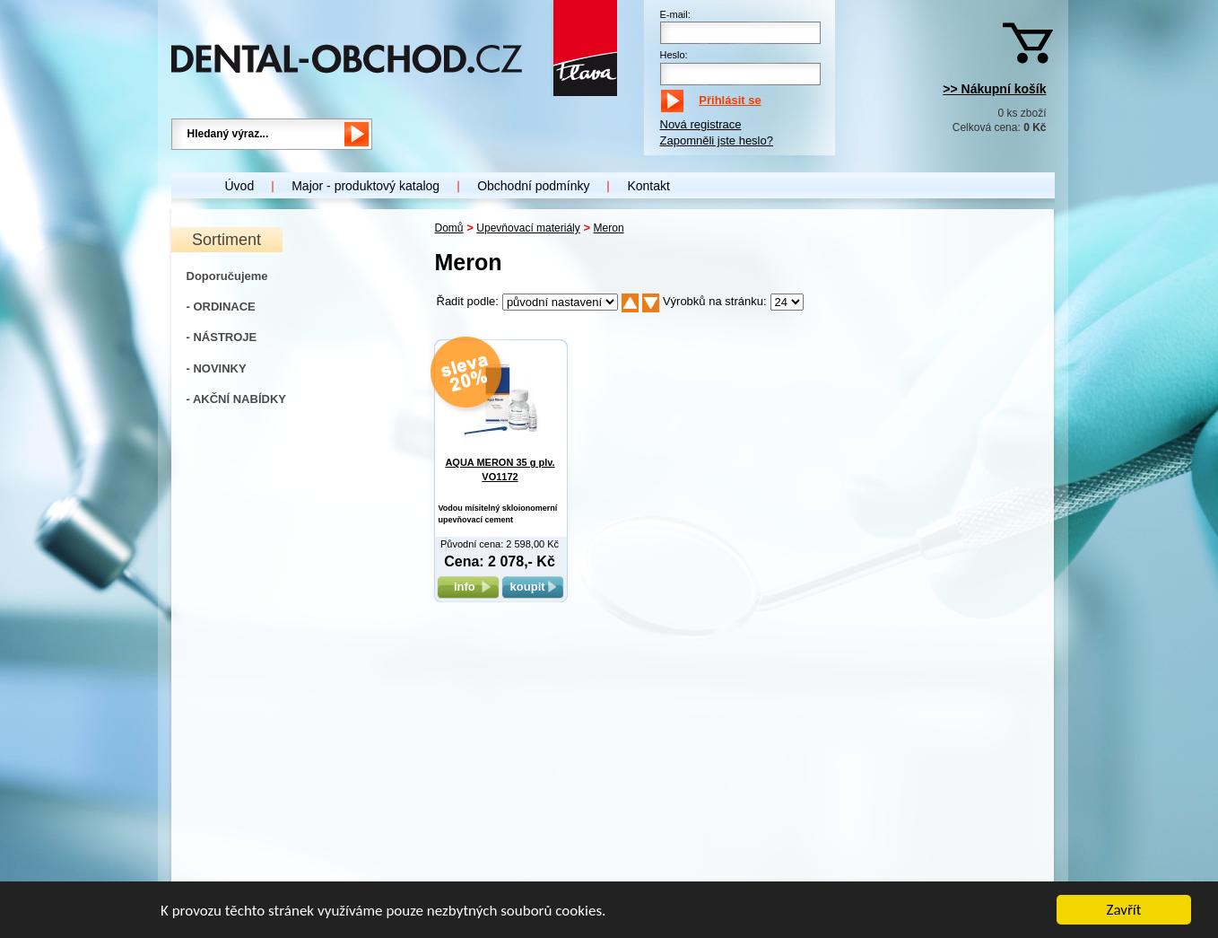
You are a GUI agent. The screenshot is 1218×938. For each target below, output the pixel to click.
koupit (532, 586)
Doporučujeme (227, 276)
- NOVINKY (217, 368)
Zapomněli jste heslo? (716, 140)
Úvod (240, 186)
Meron (609, 228)
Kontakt (648, 186)
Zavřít (1124, 910)
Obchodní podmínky (533, 186)
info (468, 586)
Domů (449, 228)
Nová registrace (701, 124)
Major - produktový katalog (365, 186)
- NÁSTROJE (222, 337)
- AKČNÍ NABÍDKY (236, 399)
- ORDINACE (221, 306)
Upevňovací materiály (527, 228)
